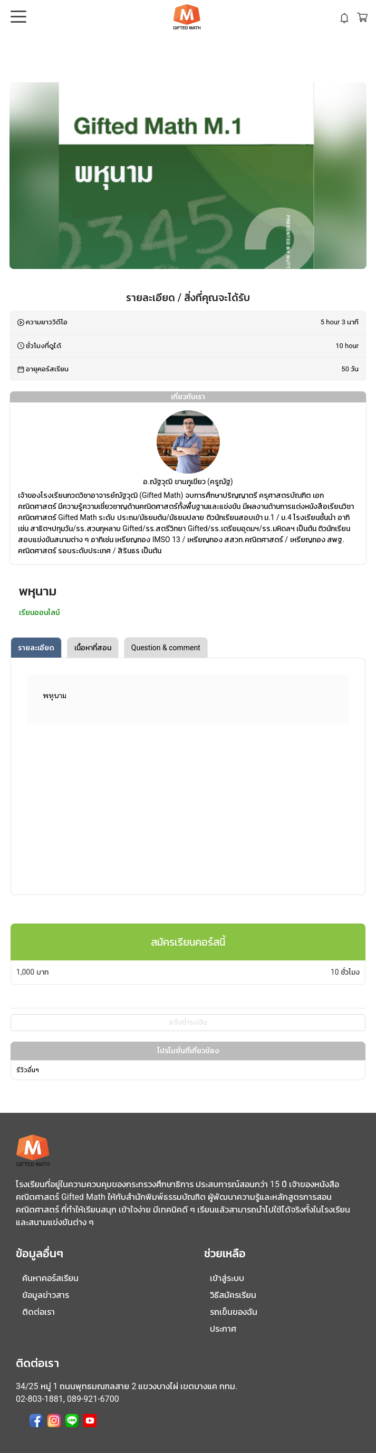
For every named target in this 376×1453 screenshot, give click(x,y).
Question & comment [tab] (165, 647)
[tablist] (188, 647)
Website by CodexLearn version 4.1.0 (318, 1444)
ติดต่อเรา (38, 1312)
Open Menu (17, 17)
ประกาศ (223, 1329)
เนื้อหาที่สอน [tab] (92, 647)
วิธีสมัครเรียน (233, 1295)
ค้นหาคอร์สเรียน (50, 1278)
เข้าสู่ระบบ (227, 1278)
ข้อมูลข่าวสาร (45, 1295)
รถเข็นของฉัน (233, 1312)
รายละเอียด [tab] (36, 647)
